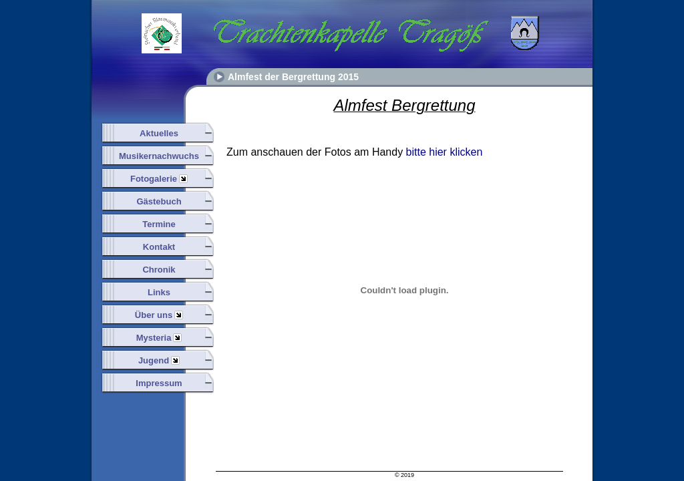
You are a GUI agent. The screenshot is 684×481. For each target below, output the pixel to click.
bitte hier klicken (444, 152)
